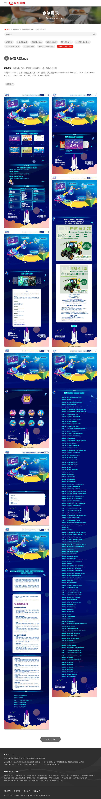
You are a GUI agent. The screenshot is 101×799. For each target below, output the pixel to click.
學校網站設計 (66, 42)
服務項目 (17, 791)
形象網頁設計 (20, 775)
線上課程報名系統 (82, 42)
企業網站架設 (22, 42)
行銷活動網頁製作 (65, 46)
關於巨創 (7, 791)
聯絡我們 (37, 791)
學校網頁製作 (67, 778)
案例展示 (27, 791)
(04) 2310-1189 (54, 764)
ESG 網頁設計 (25, 780)
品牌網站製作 (37, 42)
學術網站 (9, 84)
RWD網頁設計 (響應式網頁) (59, 775)
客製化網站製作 (54, 778)
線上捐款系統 (29, 46)
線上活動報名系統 (12, 46)
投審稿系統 (31, 778)
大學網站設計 (76, 775)
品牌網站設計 (9, 775)
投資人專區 (44, 780)
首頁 (8, 29)
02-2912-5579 (14, 764)
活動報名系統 (9, 778)
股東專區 (35, 780)
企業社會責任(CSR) (11, 780)
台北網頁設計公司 (56, 780)
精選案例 (9, 42)
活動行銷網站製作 (88, 775)
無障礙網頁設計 (42, 778)
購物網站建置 (51, 42)
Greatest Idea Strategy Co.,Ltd (24, 795)
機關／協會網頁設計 (46, 46)
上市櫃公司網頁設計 (80, 778)
